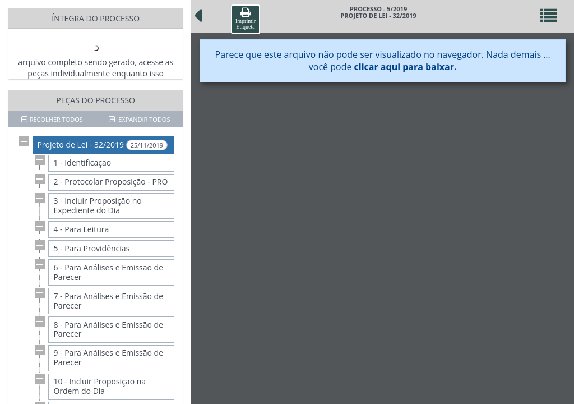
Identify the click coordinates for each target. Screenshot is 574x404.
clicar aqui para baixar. (405, 67)
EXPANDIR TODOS (139, 119)
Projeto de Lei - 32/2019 (102, 144)
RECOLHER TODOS (52, 119)
